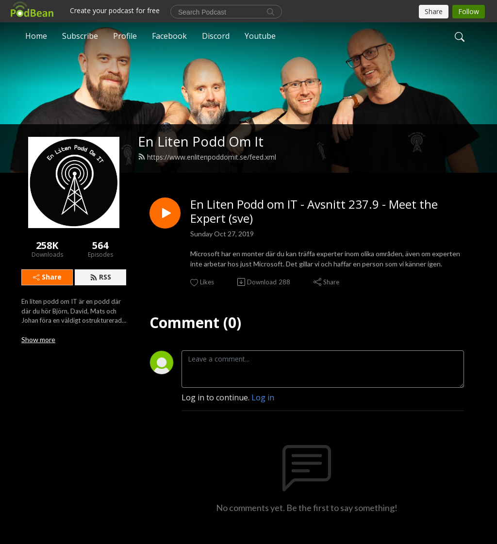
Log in (262, 397)
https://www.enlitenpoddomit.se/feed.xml (207, 157)
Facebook (169, 36)
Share (47, 276)
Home (36, 36)
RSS (100, 276)
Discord (216, 36)
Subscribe (80, 36)
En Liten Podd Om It (201, 141)
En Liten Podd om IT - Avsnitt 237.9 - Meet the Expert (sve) (314, 212)
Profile (125, 36)
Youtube (260, 36)
